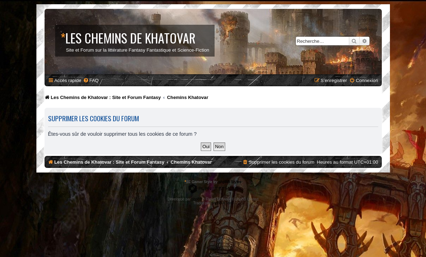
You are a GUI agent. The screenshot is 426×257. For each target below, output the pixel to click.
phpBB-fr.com (222, 203)
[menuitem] (91, 80)
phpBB (197, 199)
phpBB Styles (229, 182)
